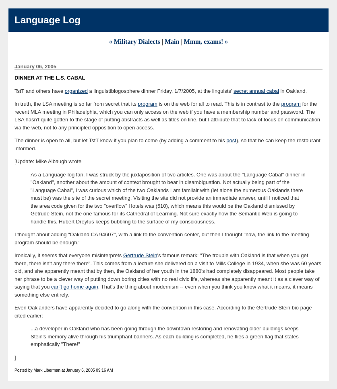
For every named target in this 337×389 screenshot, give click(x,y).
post (231, 140)
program (147, 104)
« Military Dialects (134, 41)
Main (172, 41)
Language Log (47, 19)
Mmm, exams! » (206, 41)
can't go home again (74, 287)
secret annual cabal (256, 91)
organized (76, 91)
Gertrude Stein (140, 255)
